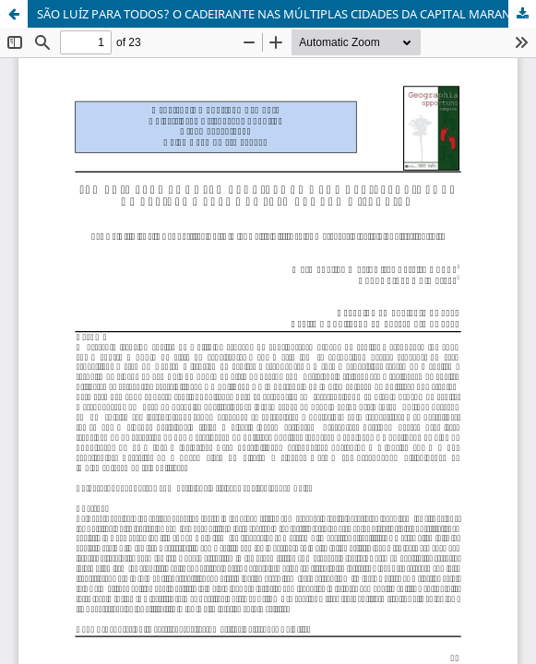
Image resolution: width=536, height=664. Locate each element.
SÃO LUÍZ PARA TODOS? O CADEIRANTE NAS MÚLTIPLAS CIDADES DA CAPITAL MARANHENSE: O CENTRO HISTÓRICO (286, 14)
